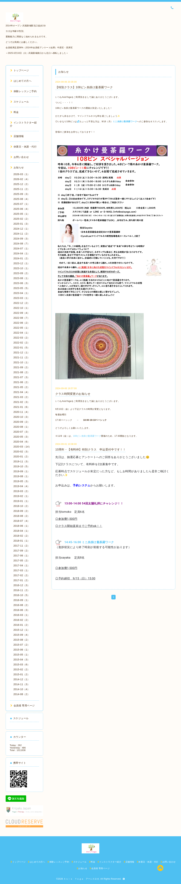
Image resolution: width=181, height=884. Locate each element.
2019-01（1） (21, 501)
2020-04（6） (21, 441)
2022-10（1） (21, 308)
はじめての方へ (20, 80)
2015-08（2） (21, 639)
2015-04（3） (21, 659)
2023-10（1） (21, 268)
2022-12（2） (21, 303)
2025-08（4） (21, 199)
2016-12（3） (21, 585)
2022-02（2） (21, 342)
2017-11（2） (21, 545)
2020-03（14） (22, 446)
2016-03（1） (21, 615)
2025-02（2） (21, 218)
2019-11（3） (21, 461)
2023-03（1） (21, 298)
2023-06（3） (21, 283)
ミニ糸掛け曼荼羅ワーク (125, 121)
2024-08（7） (21, 243)
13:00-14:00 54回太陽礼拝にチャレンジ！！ (94, 503)
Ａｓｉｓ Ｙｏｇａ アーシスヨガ (81, 879)
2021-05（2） (21, 387)
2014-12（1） (21, 679)
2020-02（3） (21, 451)
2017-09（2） (21, 550)
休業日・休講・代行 (23, 146)
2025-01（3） (21, 223)
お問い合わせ (19, 157)
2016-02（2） (21, 620)
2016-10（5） (21, 595)
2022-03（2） (21, 337)
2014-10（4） (21, 689)
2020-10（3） (21, 416)
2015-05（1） (21, 654)
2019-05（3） (21, 481)
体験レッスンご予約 (23, 91)
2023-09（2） (21, 273)
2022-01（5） (21, 347)
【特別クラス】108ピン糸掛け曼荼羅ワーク (84, 87)
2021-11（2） (21, 357)
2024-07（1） (21, 248)
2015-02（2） (21, 669)
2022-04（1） (21, 332)
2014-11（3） (21, 684)
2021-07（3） (21, 377)
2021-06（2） (21, 382)
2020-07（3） (21, 431)
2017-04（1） (21, 565)
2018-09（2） (21, 511)
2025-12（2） (21, 184)
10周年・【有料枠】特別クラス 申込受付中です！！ (90, 449)
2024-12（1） (21, 228)
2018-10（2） (21, 506)
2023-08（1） (21, 278)
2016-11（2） (21, 590)
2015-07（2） (21, 644)
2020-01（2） (21, 456)
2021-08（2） (21, 372)
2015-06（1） (21, 649)
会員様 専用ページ (22, 705)
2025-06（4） (21, 208)
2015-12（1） (21, 629)
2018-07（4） (21, 520)
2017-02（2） (21, 575)
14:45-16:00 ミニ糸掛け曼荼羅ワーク (91, 542)
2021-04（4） (21, 392)
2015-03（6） (21, 664)
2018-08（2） (21, 516)
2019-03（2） (21, 491)
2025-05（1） (21, 213)
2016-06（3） (21, 610)
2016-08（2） (21, 605)
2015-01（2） (21, 674)
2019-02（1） (21, 496)
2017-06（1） (21, 555)
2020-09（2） (21, 421)
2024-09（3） (21, 238)
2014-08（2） (21, 694)
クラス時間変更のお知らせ (72, 393)
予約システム (81, 485)
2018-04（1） (21, 530)
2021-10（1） (21, 362)
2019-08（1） (21, 476)
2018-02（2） (21, 535)
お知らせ (17, 167)
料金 (14, 112)
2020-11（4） (21, 412)
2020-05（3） (21, 436)
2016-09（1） (21, 600)
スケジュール (19, 101)
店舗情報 (17, 136)
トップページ (19, 70)
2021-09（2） (21, 367)
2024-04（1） (21, 253)
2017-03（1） (21, 570)
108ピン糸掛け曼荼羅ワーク (87, 436)
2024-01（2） (21, 258)
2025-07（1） (21, 204)
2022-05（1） (21, 327)
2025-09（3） (21, 194)
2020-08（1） (21, 426)
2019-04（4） (21, 486)
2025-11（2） (21, 189)
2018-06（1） (21, 525)
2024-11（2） (21, 233)
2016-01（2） (21, 624)
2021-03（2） (21, 397)
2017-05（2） (21, 560)
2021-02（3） (21, 402)
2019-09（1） (21, 471)
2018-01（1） (21, 540)
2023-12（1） (21, 263)
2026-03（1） (21, 174)
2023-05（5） (21, 288)
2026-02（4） (21, 179)
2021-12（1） (21, 352)
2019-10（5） (21, 466)
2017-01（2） (21, 580)
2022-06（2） (21, 322)
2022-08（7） (21, 317)
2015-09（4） (21, 634)
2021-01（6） (21, 407)
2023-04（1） (21, 293)
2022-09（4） (21, 312)
